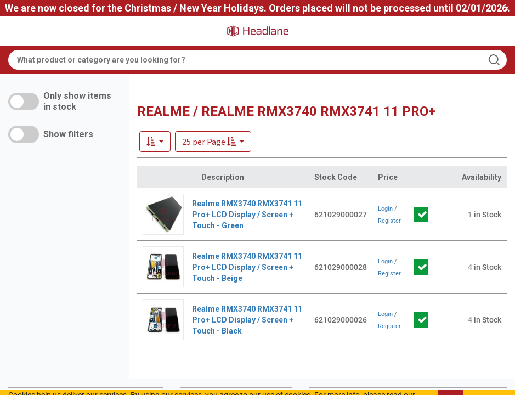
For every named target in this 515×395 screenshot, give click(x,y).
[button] (213, 141)
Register (389, 220)
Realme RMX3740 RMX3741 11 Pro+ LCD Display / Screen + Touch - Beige (247, 267)
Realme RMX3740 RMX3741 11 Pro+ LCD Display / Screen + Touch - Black (247, 319)
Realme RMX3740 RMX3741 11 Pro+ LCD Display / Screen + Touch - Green (247, 214)
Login (385, 208)
